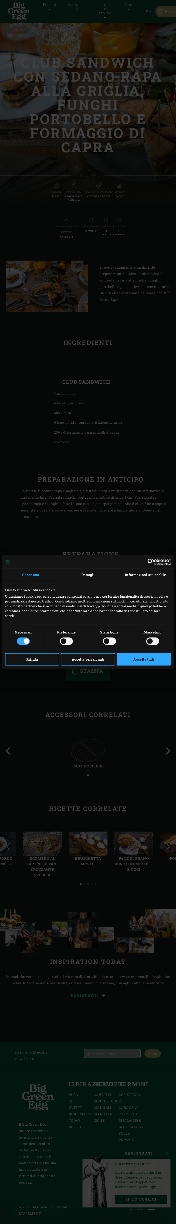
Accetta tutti (143, 659)
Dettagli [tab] (88, 574)
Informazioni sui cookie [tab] (145, 574)
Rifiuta (32, 659)
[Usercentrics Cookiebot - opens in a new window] (151, 561)
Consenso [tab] (30, 574)
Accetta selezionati (88, 659)
